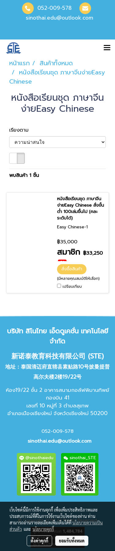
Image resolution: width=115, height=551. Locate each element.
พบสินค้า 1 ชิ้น (24, 175)
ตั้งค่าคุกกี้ (39, 540)
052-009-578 (54, 8)
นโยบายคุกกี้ (43, 529)
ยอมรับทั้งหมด (72, 540)
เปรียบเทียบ (72, 286)
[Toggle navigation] (107, 48)
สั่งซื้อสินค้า (71, 269)
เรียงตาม (21, 130)
